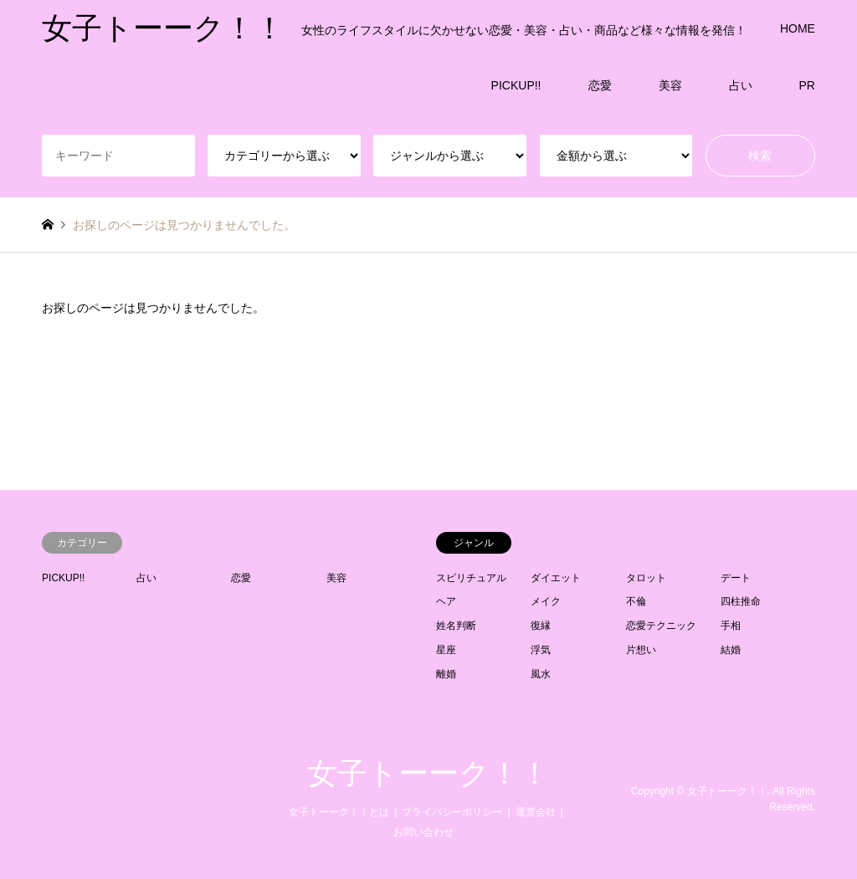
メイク (546, 601)
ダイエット (556, 578)
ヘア (446, 601)
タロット (646, 578)
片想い (641, 650)
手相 (731, 625)
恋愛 (600, 85)
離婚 (446, 674)
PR (807, 85)
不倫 (636, 601)
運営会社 (536, 812)
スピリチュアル (471, 578)
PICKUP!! (516, 85)
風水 (541, 674)
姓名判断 (456, 625)
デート (736, 578)
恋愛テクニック (661, 625)
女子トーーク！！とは (339, 812)
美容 (670, 85)
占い (740, 85)
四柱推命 (741, 601)
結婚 (731, 650)
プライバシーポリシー (452, 812)
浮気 (541, 650)
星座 (446, 650)
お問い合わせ (423, 832)
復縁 (541, 625)
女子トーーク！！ (428, 773)
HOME (797, 28)
